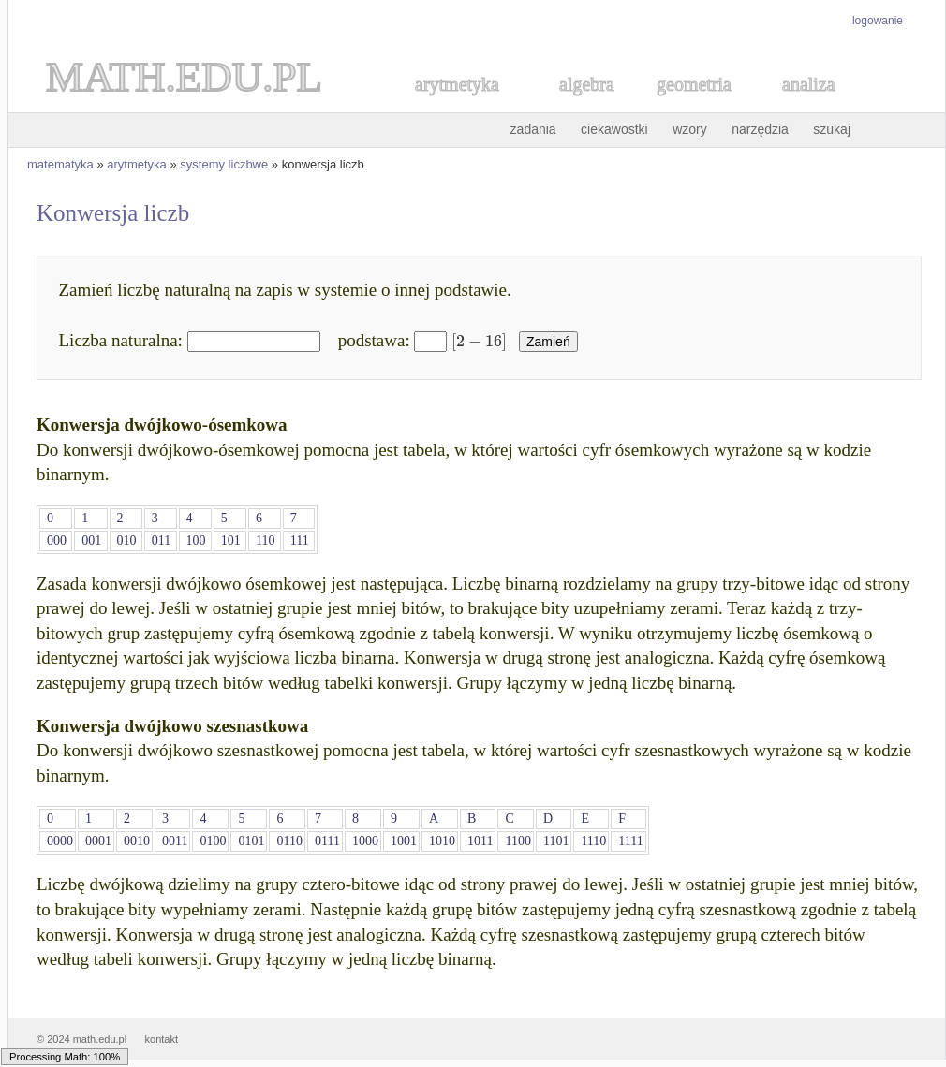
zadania (533, 129)
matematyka (60, 164)
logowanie (877, 20)
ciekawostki (614, 129)
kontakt (161, 1039)
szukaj (831, 129)
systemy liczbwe (224, 164)
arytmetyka (137, 164)
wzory (690, 129)
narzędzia (760, 129)
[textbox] (476, 340)
